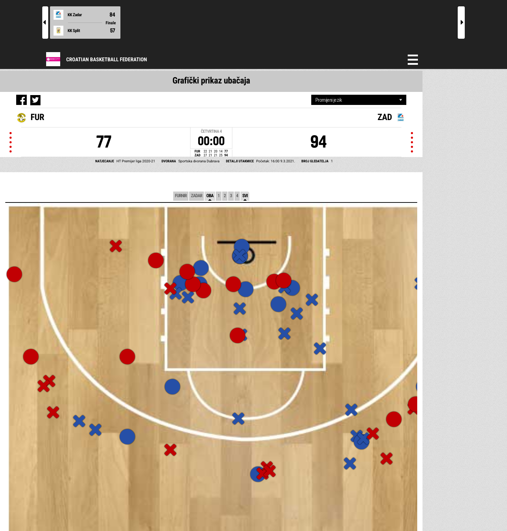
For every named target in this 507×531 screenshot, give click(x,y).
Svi (245, 196)
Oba (209, 196)
